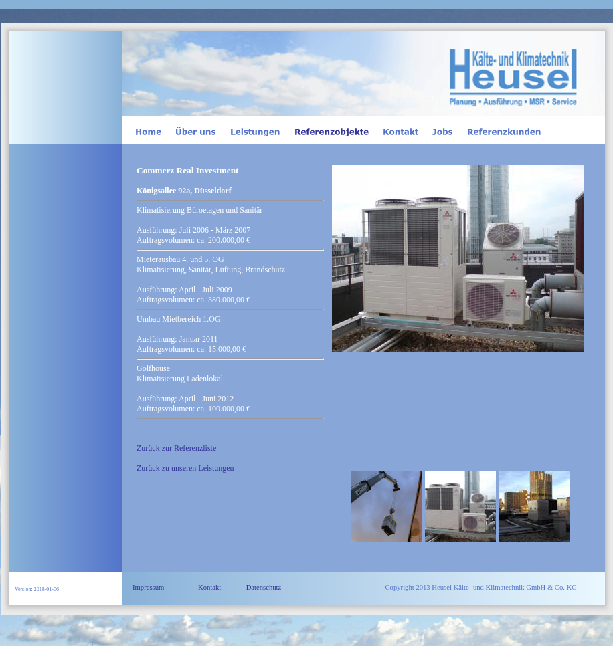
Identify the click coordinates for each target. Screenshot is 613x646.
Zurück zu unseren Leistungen (185, 468)
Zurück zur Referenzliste (176, 448)
